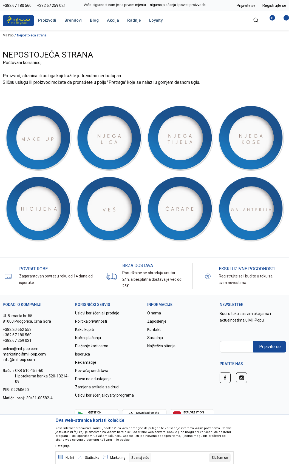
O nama (154, 313)
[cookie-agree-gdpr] (220, 457)
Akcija (113, 20)
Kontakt (154, 329)
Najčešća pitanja (161, 346)
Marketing (117, 457)
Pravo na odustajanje (93, 379)
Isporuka (82, 354)
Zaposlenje (156, 321)
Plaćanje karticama (91, 346)
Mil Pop (8, 35)
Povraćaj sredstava (91, 370)
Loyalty (156, 20)
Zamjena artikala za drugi (97, 387)
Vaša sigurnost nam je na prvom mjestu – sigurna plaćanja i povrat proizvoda (145, 5)
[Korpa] (283, 20)
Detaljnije (62, 446)
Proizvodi (47, 20)
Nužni (70, 457)
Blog (94, 20)
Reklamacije (85, 362)
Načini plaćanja (88, 338)
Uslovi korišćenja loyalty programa (104, 395)
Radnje (134, 20)
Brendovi (73, 20)
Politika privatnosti (91, 321)
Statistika (92, 457)
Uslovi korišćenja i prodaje (97, 313)
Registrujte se (274, 5)
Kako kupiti (84, 329)
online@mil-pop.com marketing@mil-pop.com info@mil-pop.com (24, 354)
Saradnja (155, 338)
